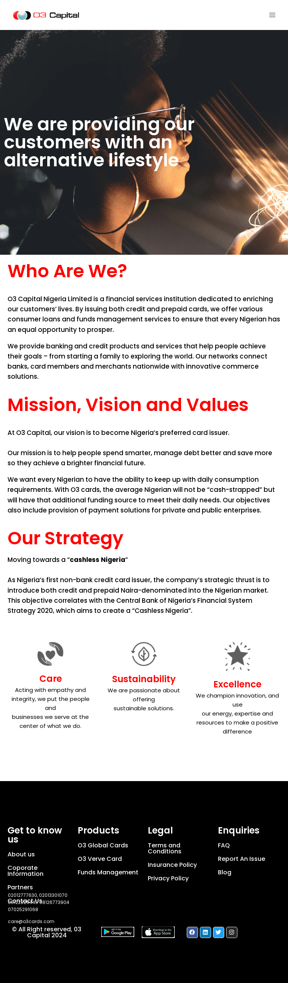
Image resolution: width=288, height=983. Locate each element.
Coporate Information (26, 870)
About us (21, 854)
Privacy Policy (168, 878)
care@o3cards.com (31, 921)
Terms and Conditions (165, 848)
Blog (224, 872)
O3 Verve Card (100, 859)
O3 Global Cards (103, 845)
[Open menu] (272, 15)
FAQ (224, 845)
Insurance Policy (172, 864)
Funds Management (108, 872)
